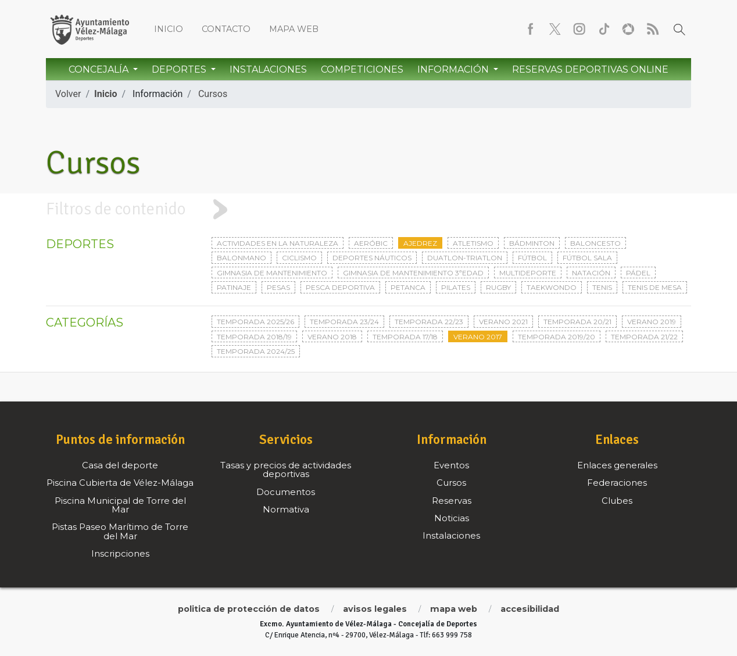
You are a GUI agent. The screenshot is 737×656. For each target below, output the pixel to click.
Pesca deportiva (340, 287)
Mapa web (294, 29)
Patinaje (234, 287)
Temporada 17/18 (405, 336)
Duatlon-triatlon (464, 257)
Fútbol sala (587, 257)
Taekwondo (552, 287)
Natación (591, 272)
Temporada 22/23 (429, 321)
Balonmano (241, 257)
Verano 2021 (503, 321)
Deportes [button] (180, 69)
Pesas (278, 287)
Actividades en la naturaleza (277, 243)
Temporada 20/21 (577, 321)
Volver (68, 93)
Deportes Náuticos (372, 257)
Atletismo (473, 243)
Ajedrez (420, 243)
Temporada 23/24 (344, 321)
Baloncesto (595, 243)
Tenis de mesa (655, 287)
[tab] (368, 209)
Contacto (226, 29)
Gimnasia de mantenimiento (272, 272)
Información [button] (454, 69)
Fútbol (532, 257)
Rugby (498, 287)
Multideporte (527, 272)
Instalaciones (268, 69)
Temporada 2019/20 (556, 336)
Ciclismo (299, 257)
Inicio (168, 29)
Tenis (602, 287)
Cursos (212, 93)
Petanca (408, 287)
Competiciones (362, 69)
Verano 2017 (477, 336)
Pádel (638, 272)
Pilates (455, 287)
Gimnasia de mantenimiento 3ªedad (413, 272)
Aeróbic (371, 243)
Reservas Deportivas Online (590, 69)
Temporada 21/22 (644, 336)
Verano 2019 (651, 321)
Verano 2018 (332, 336)
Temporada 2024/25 (256, 351)
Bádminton (531, 243)
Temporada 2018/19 (254, 336)
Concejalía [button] (100, 69)
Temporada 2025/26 (255, 321)
